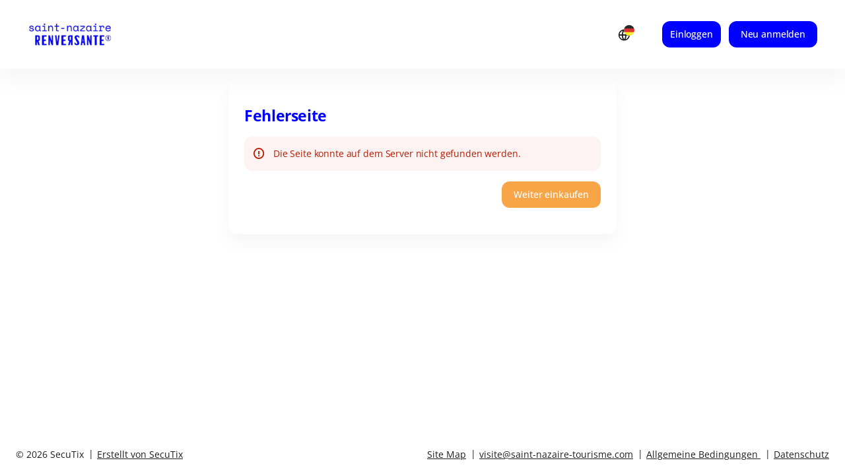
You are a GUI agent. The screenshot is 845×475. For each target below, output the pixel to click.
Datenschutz (801, 454)
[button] (551, 194)
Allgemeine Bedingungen (702, 454)
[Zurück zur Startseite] (82, 34)
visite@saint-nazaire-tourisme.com (556, 454)
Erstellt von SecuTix (140, 454)
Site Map (446, 454)
